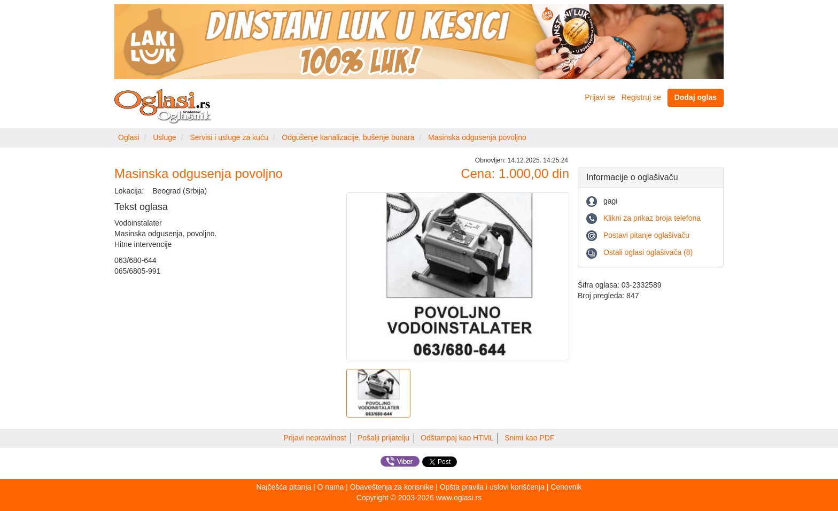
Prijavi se (600, 97)
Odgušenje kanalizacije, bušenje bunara (348, 137)
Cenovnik (565, 487)
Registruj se (641, 97)
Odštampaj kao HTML (457, 437)
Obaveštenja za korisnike (391, 487)
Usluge (164, 137)
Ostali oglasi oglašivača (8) (648, 252)
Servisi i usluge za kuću (229, 137)
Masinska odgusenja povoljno (477, 137)
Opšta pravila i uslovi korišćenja (492, 487)
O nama (330, 487)
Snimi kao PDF (529, 437)
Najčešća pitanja (283, 487)
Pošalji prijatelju (383, 437)
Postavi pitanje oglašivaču (646, 235)
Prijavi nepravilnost (315, 437)
